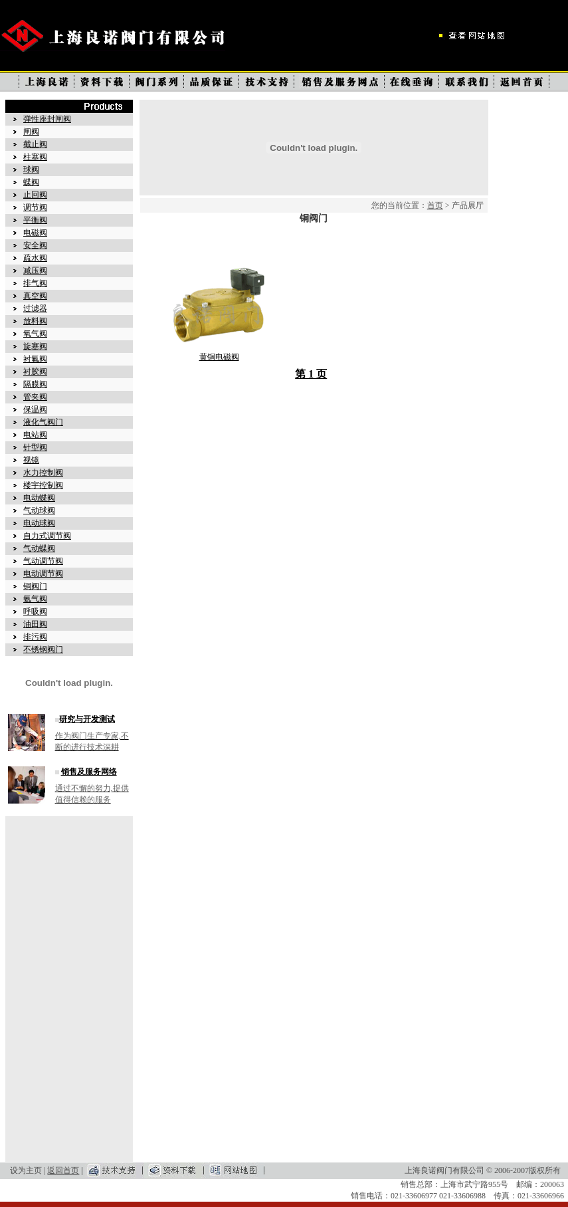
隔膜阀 (35, 384)
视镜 (31, 460)
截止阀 (35, 144)
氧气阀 (35, 333)
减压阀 (35, 270)
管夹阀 (35, 396)
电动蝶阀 (39, 497)
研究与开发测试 (87, 719)
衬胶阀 (35, 371)
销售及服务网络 (89, 771)
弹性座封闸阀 (47, 119)
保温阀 (35, 409)
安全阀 (35, 245)
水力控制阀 (43, 472)
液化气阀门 (43, 422)
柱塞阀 (35, 157)
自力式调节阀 (47, 535)
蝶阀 (31, 182)
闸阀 (31, 131)
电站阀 (35, 434)
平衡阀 (35, 220)
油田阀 (35, 624)
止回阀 (35, 194)
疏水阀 (35, 258)
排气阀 (35, 283)
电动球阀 (39, 523)
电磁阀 (35, 232)
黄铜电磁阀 (219, 357)
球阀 (31, 169)
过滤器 (35, 308)
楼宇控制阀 (43, 485)
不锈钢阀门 (43, 649)
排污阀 (35, 636)
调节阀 (35, 207)
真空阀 (35, 295)
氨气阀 (35, 599)
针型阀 (35, 447)
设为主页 (26, 1170)
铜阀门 (35, 586)
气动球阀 (39, 510)
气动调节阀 (43, 561)
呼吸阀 (35, 611)
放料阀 (35, 321)
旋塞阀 (35, 346)
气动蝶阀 (39, 548)
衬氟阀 (35, 359)
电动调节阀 (43, 573)
